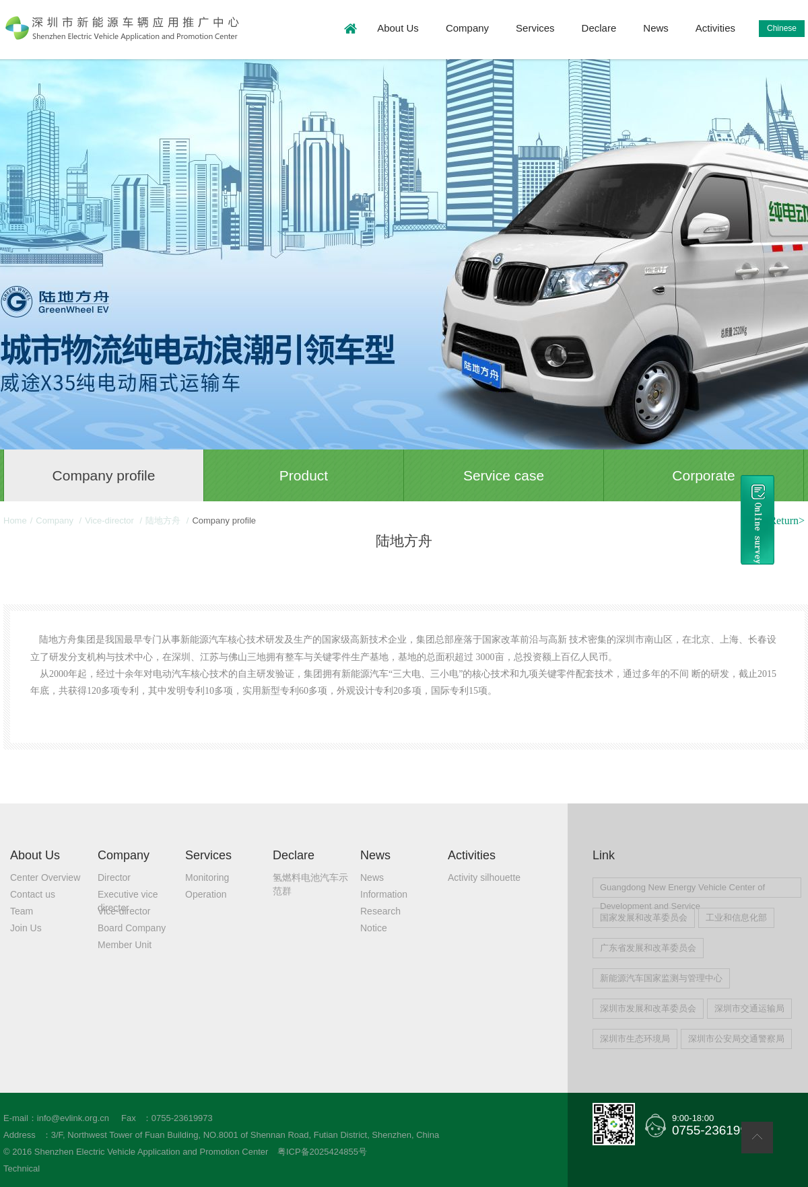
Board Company (132, 928)
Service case (503, 475)
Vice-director (110, 520)
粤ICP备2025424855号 (322, 1152)
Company (467, 28)
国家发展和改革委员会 (643, 917)
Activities (715, 28)
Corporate (703, 475)
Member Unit (125, 944)
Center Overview (45, 877)
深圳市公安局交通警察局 (736, 1039)
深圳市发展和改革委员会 (648, 1008)
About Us (398, 28)
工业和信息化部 (736, 917)
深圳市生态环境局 (635, 1039)
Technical (21, 1168)
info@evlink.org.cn (73, 1118)
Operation (205, 894)
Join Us (26, 928)
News (656, 28)
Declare (599, 28)
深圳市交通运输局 (749, 1008)
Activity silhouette (484, 877)
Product (303, 475)
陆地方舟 (164, 520)
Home (15, 520)
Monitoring (207, 877)
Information (383, 894)
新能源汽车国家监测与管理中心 (661, 978)
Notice (373, 928)
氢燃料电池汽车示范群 (310, 878)
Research (380, 911)
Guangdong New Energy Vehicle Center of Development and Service (682, 890)
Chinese (782, 28)
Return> (787, 520)
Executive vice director (128, 895)
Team (21, 911)
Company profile (104, 475)
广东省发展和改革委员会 (648, 948)
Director (114, 877)
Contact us (32, 894)
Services (535, 28)
